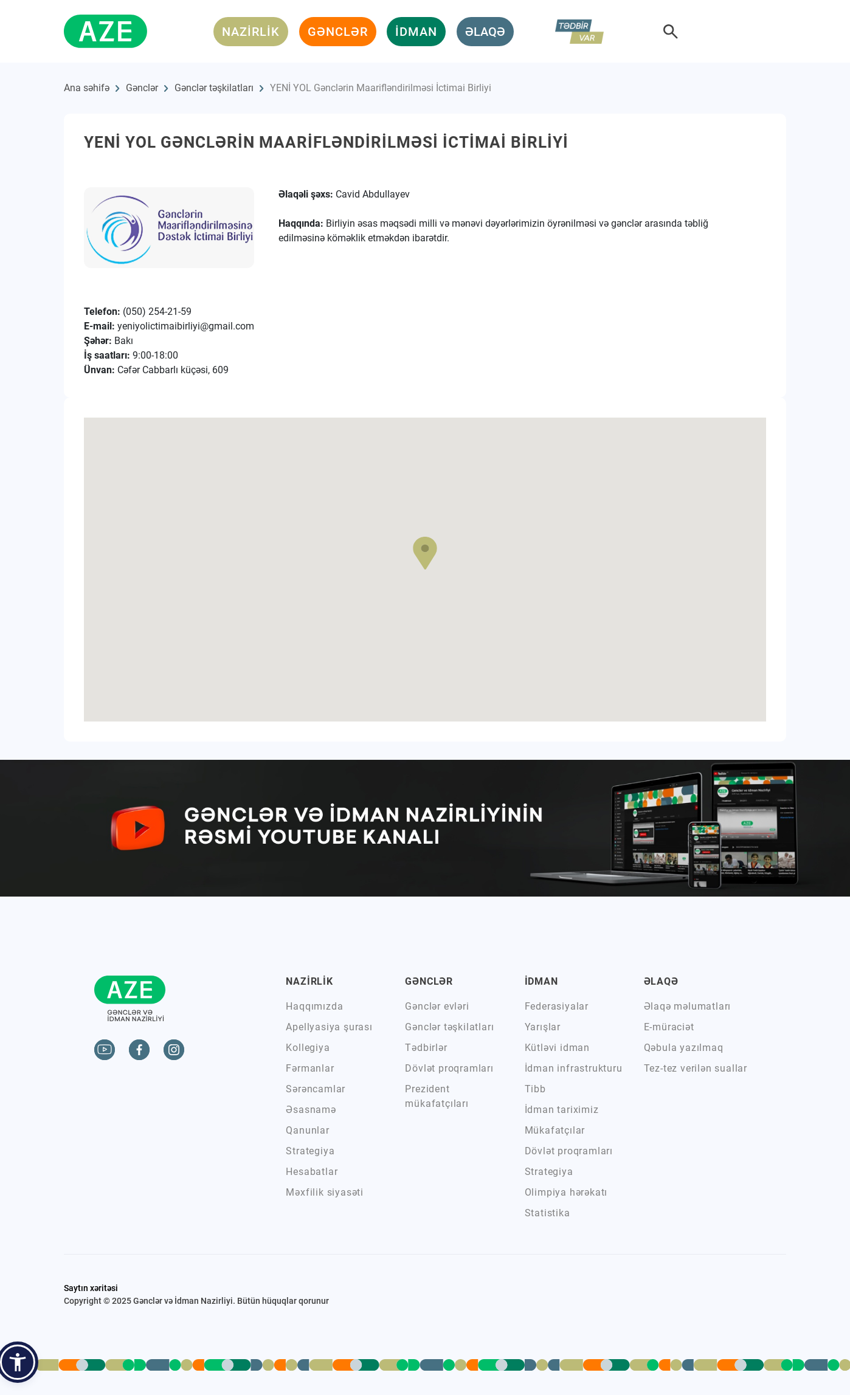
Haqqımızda (314, 1006)
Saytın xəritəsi (91, 1288)
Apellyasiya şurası (329, 1027)
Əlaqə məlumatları (687, 1006)
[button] (425, 553)
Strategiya (310, 1151)
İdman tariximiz (562, 1109)
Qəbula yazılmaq (684, 1047)
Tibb (535, 1089)
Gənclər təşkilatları (214, 88)
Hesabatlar (311, 1171)
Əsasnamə (311, 1109)
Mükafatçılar (555, 1130)
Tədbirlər (426, 1047)
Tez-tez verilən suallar (695, 1068)
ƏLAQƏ (485, 31)
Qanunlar (307, 1130)
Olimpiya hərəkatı (566, 1192)
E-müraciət (669, 1027)
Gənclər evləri (437, 1006)
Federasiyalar (557, 1006)
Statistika (547, 1213)
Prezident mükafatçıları (436, 1096)
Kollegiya (308, 1047)
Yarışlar (543, 1027)
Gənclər (142, 88)
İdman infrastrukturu (574, 1068)
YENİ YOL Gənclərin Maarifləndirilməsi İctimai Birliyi (380, 88)
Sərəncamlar (315, 1089)
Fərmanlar (310, 1068)
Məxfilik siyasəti (325, 1192)
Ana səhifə (86, 88)
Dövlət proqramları (449, 1068)
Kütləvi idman (557, 1047)
